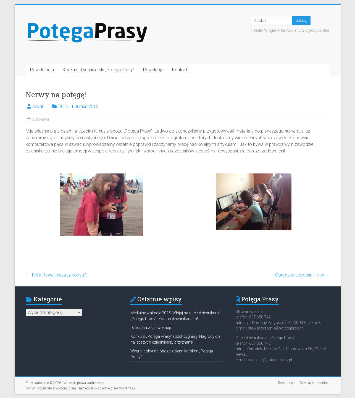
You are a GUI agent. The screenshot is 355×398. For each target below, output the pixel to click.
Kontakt (179, 69)
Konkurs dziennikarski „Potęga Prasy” (98, 69)
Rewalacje (153, 69)
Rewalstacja (42, 69)
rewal (37, 106)
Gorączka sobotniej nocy (302, 275)
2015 (64, 106)
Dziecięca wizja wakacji (150, 327)
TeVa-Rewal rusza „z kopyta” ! (57, 275)
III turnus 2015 (84, 106)
